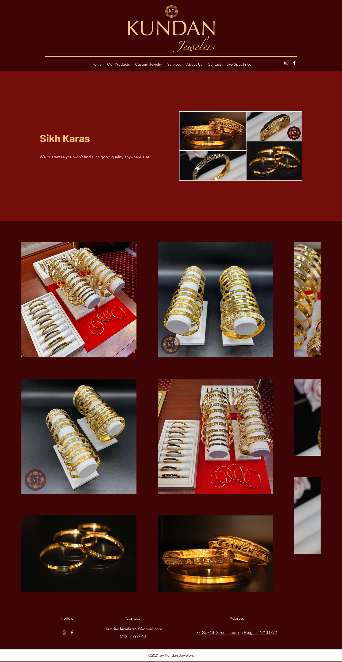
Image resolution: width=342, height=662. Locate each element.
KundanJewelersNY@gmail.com (134, 628)
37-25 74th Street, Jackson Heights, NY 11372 (236, 632)
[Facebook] (294, 63)
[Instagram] (286, 63)
